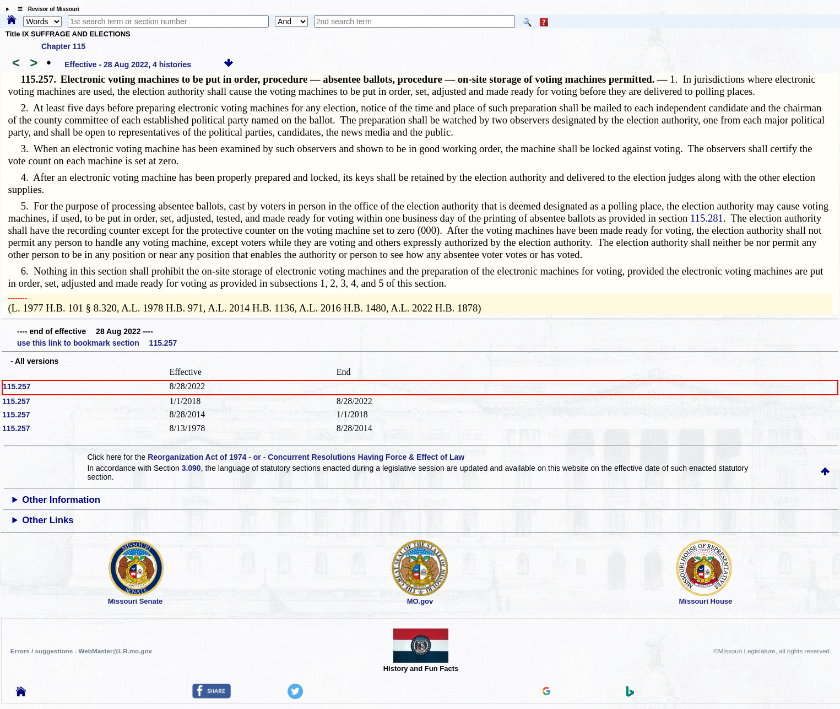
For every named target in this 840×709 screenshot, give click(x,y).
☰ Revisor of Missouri (45, 9)
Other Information (61, 500)
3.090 (191, 468)
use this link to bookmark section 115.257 (97, 343)
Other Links (47, 520)
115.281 (706, 218)
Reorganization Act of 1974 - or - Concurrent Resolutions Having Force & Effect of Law (306, 457)
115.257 (17, 386)
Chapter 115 (63, 46)
